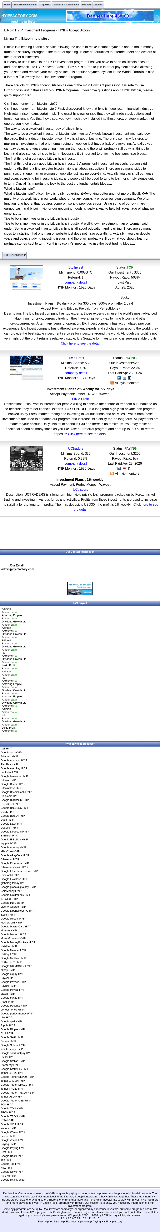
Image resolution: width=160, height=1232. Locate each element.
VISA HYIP (7, 1120)
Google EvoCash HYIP (14, 879)
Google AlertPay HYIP (14, 768)
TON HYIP (7, 1104)
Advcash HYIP (9, 756)
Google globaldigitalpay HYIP (18, 887)
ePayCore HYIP (10, 851)
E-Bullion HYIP (10, 835)
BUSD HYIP (8, 811)
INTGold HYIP (9, 898)
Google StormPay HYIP (15, 1068)
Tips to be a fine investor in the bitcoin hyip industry (42, 218)
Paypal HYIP (8, 985)
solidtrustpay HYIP (12, 1049)
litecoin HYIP (8, 914)
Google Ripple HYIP (13, 1029)
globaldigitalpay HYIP (13, 883)
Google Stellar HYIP (13, 1061)
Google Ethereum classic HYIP (19, 871)
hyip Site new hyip (71, 1221)
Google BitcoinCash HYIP (16, 792)
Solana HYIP (8, 1041)
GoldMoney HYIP (11, 890)
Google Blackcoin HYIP (15, 799)
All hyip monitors (124, 383)
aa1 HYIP (6, 748)
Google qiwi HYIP (11, 1021)
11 (86, 1218)
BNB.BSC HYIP (10, 803)
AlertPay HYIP (9, 764)
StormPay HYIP (10, 1064)
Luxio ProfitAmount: (9, 667)
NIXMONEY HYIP (11, 962)
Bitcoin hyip (139, 1199)
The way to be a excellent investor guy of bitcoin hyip (43, 128)
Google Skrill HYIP (12, 1037)
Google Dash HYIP (12, 823)
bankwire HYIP (10, 772)
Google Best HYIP (12, 1155)
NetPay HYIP (9, 954)
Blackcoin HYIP (10, 796)
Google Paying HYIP (13, 1148)
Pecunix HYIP (9, 1001)
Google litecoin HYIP (13, 918)
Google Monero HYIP (13, 934)
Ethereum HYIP (10, 859)
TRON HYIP (8, 1112)
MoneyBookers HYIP (13, 938)
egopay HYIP (9, 843)
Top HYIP (6, 1159)
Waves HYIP (8, 1128)
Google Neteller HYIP (13, 950)
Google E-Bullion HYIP (14, 839)
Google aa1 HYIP (11, 752)
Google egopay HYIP (13, 847)
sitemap (87, 1221)
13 (93, 1218)
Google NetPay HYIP (13, 958)
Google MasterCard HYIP (16, 926)
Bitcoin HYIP (8, 780)
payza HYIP (8, 993)
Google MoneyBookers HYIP (18, 942)
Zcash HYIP (8, 1136)
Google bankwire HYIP (14, 776)
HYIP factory (110, 1215)
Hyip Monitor (8, 1175)
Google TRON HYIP (13, 1116)
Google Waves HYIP (13, 1132)
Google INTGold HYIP (14, 902)
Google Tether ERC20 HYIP (17, 1084)
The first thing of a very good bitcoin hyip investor (40, 158)
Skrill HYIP (7, 1033)
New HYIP (7, 1167)
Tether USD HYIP (11, 1096)
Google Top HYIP (11, 1163)
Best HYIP (7, 1152)
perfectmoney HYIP (12, 1009)
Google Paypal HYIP (13, 989)
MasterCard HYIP (11, 922)
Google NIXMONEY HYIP (16, 966)
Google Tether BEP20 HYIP (17, 1076)
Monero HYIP (9, 930)
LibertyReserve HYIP (13, 906)
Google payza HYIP (12, 997)
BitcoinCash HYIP (11, 788)
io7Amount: (9, 654)
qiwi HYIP (6, 1017)
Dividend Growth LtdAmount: (14, 623)
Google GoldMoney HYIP (16, 894)
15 (97, 1218)
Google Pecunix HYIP (14, 1005)
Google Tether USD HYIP (16, 1100)
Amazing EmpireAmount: (12, 617)
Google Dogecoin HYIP (15, 831)
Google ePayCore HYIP (15, 855)
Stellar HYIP (8, 1057)
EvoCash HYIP (10, 875)
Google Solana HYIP (13, 1045)
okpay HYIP (8, 970)
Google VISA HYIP (12, 1124)
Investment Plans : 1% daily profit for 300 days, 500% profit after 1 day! (80, 303)
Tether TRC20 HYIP (13, 1088)
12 (90, 1218)
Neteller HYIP (9, 946)
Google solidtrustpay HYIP (16, 1053)
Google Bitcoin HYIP (13, 784)
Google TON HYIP (12, 1108)
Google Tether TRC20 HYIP (17, 1092)
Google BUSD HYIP (13, 815)
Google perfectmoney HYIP (17, 1013)
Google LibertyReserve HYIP (18, 910)
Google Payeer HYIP (13, 981)
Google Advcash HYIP (14, 760)
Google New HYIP (12, 1171)
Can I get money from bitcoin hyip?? (31, 103)
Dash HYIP (7, 819)
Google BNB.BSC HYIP (15, 807)
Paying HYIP (8, 1144)
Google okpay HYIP (12, 974)
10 (82, 1218)
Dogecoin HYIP (10, 827)
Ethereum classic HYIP (14, 867)
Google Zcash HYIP (13, 1140)
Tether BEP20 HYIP (12, 1072)
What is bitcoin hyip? (19, 188)
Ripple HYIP (8, 1025)
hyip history (115, 1221)
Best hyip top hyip (49, 1221)
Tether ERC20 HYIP (13, 1080)
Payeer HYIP (8, 977)
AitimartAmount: (9, 610)
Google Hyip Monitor (13, 1179)
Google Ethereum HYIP (15, 863)
